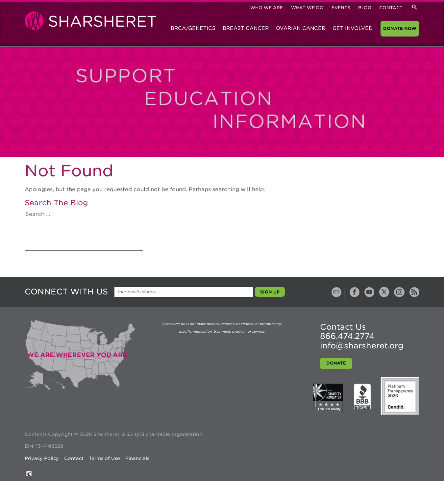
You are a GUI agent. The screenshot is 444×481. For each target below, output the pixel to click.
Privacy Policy (42, 458)
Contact (391, 7)
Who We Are (266, 7)
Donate (336, 363)
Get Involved (353, 28)
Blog (364, 7)
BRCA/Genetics (193, 28)
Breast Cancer (246, 28)
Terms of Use (104, 458)
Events (341, 7)
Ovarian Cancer (300, 28)
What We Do (307, 7)
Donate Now (399, 28)
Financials (137, 458)
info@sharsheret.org (362, 345)
